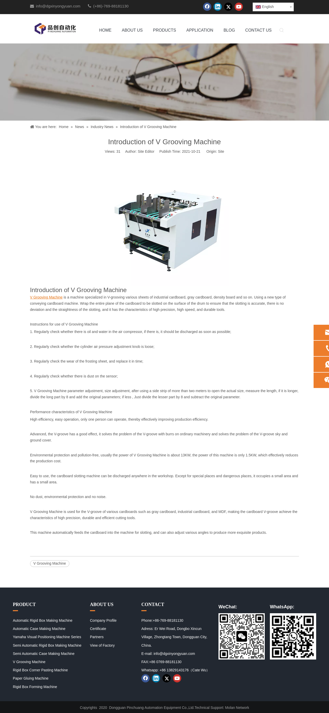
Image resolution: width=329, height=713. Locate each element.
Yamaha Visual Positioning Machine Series (47, 637)
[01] (241, 636)
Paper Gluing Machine (31, 678)
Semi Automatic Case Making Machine (44, 654)
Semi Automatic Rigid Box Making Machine (47, 645)
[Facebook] (207, 7)
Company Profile (103, 620)
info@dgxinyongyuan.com (58, 6)
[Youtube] (239, 7)
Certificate (98, 629)
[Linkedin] (218, 7)
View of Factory (102, 645)
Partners (97, 637)
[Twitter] (228, 7)
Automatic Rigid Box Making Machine (42, 620)
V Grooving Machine (49, 563)
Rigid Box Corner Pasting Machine (40, 670)
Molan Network (237, 708)
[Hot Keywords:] (281, 30)
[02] (293, 636)
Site (221, 151)
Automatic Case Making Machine (39, 629)
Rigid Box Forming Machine (35, 687)
